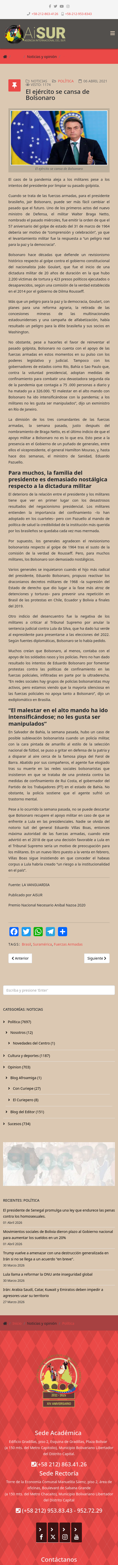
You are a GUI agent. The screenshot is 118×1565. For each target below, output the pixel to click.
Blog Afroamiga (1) (25, 1077)
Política (68, 56)
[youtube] (62, 6)
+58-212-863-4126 (45, 14)
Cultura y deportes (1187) (28, 1055)
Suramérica (42, 944)
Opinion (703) (18, 1067)
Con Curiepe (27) (26, 1088)
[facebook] (50, 6)
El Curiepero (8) (25, 1099)
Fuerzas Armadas (68, 944)
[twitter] (55, 6)
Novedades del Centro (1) (33, 1043)
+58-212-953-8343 (78, 14)
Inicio (17, 56)
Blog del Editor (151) (26, 1111)
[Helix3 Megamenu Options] (111, 31)
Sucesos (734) (19, 1123)
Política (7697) (19, 1021)
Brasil (26, 944)
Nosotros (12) (21, 1032)
